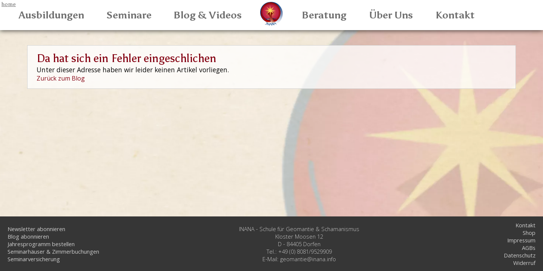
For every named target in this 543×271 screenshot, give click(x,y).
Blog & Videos (207, 15)
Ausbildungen (51, 15)
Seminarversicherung (34, 259)
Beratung (324, 15)
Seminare (129, 15)
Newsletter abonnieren (36, 229)
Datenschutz (519, 255)
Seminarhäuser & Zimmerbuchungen (53, 251)
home (9, 4)
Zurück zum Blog (61, 78)
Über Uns (391, 15)
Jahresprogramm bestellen (41, 244)
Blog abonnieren (28, 236)
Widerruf (524, 262)
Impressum (521, 240)
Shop (529, 232)
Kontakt (455, 15)
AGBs (528, 247)
